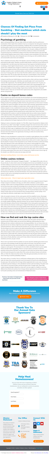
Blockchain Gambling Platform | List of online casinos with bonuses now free (20, 155)
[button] (20, 6)
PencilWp (46, 452)
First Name (13, 396)
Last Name (13, 401)
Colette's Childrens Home (17, 452)
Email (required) (15, 392)
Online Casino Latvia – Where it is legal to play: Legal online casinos (17, 178)
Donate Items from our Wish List (24, 13)
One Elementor (38, 452)
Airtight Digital (39, 448)
